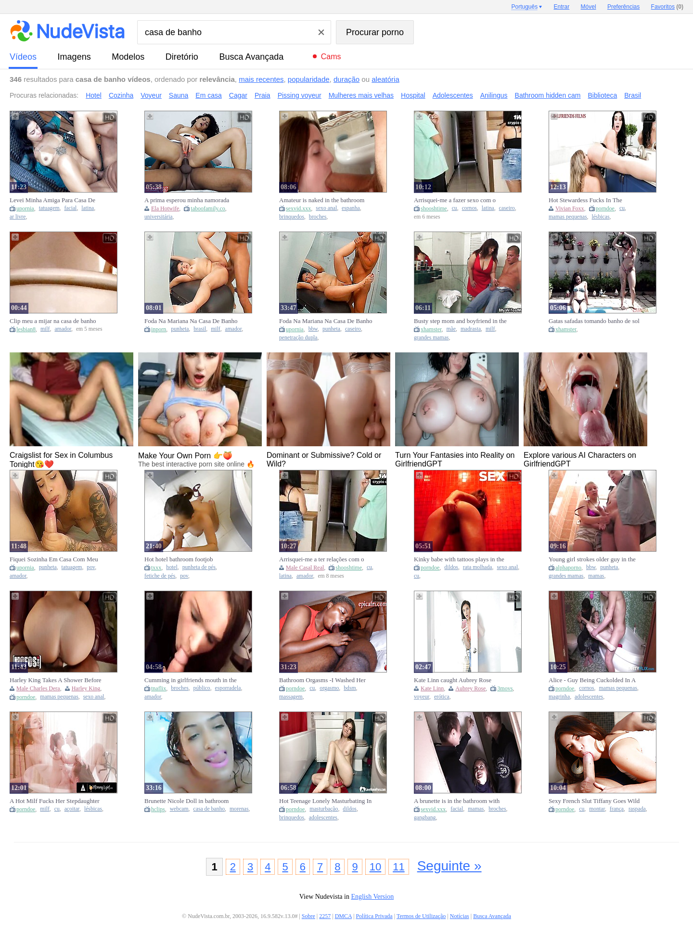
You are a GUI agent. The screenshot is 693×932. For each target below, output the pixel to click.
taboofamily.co (208, 208)
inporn (158, 329)
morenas (239, 809)
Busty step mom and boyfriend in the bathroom (460, 321)
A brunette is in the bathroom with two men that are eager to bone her (457, 801)
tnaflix (158, 688)
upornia (25, 208)
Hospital (413, 95)
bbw (313, 329)
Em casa (208, 95)
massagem (291, 697)
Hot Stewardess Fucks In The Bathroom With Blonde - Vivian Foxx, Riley (589, 200)
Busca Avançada (251, 57)
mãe (451, 329)
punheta (180, 329)
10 (375, 867)
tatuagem (49, 208)
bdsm (350, 688)
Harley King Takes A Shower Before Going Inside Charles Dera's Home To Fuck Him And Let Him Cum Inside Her (56, 680)
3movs (505, 688)
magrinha (559, 697)
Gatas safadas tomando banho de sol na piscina (594, 321)
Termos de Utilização (421, 916)
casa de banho (209, 809)
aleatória (385, 79)
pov (91, 567)
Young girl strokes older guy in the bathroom (592, 559)
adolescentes (589, 697)
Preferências (623, 6)
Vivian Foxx (569, 208)
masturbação (323, 809)
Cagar (238, 95)
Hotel (94, 95)
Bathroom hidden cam (548, 95)
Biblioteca (602, 95)
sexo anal (326, 208)
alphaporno (568, 567)
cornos (469, 208)
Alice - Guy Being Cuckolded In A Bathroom (592, 680)
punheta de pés (199, 567)
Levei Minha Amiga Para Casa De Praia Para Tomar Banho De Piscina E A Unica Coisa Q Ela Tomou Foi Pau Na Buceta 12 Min (54, 200)
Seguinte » (449, 865)
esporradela (228, 688)
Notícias (459, 916)
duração (346, 79)
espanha (351, 208)
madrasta (471, 329)
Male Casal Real (305, 567)
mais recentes (261, 79)
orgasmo (329, 688)
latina (87, 208)
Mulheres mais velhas (361, 95)
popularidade (309, 79)
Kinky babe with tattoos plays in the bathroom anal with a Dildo (459, 559)
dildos (451, 567)
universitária (158, 217)
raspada (637, 809)
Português (524, 6)
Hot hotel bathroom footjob (178, 559)
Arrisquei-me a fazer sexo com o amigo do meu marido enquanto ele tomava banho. (458, 200)
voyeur (421, 697)
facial (70, 208)
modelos (128, 57)
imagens (74, 57)
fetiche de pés (159, 576)
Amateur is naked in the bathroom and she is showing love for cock (321, 200)
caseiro (507, 208)
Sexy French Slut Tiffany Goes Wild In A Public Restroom (594, 801)
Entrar (562, 6)
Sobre (308, 916)
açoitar (71, 809)
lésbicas (600, 217)
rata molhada (477, 567)
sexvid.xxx (298, 208)
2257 (325, 916)
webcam (179, 809)
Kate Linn (432, 688)
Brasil (632, 95)
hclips (158, 809)
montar (597, 809)
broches (317, 217)
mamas (596, 576)
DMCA (343, 916)
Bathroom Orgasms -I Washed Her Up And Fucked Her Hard (322, 680)
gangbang (425, 818)
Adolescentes (453, 95)
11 (398, 867)
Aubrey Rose (470, 688)
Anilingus (494, 95)
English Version (372, 896)
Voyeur (151, 95)
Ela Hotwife (165, 208)
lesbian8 (26, 329)
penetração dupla (298, 338)
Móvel (588, 6)
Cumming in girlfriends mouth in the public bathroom (190, 680)
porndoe (605, 208)
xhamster (431, 329)
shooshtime (434, 208)
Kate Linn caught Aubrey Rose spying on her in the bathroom (452, 680)
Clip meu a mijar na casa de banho (53, 320)
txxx (156, 567)
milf (45, 329)
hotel (171, 567)
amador (62, 329)
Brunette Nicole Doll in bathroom (186, 800)
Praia (262, 95)
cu (454, 208)
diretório (182, 57)
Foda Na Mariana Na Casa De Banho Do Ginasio (191, 321)
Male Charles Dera (38, 688)
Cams (331, 56)
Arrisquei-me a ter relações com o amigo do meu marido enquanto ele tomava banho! (323, 559)
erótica (441, 697)
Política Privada (374, 916)
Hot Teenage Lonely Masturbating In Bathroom (325, 801)
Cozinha (121, 95)
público (201, 688)
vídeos (23, 57)
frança (617, 809)
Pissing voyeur (299, 95)
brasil (199, 329)
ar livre (18, 217)
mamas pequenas (568, 217)
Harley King (86, 688)
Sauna (178, 95)
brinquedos (291, 217)
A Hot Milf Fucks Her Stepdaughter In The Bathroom (55, 801)
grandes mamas (431, 338)
